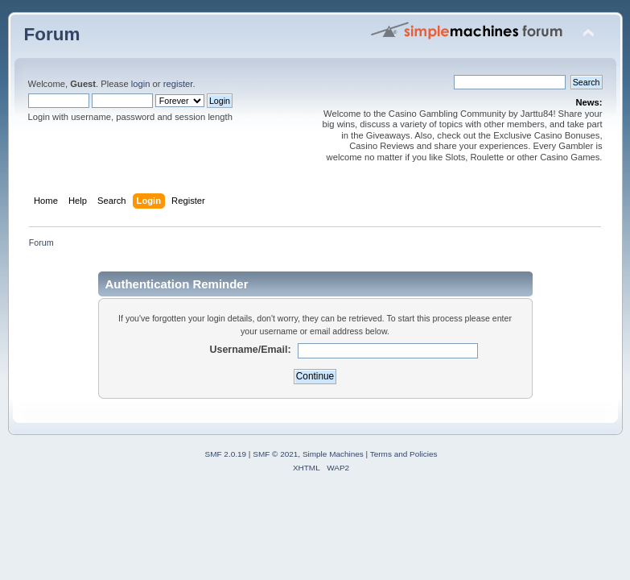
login (140, 84)
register (178, 84)
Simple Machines (333, 454)
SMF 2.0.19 (226, 454)
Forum (52, 34)
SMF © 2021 (275, 454)
